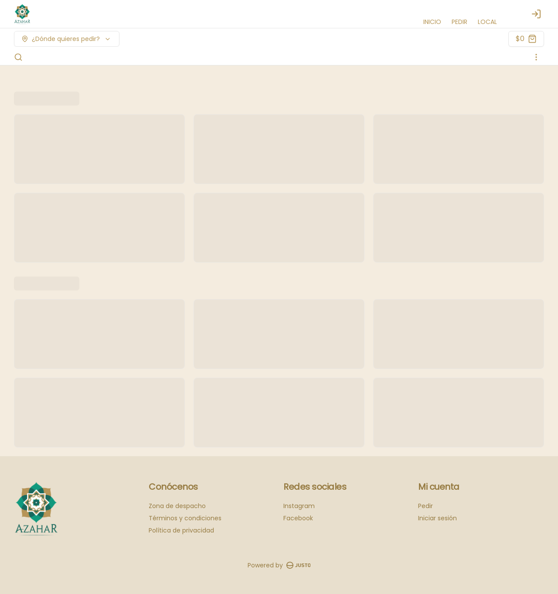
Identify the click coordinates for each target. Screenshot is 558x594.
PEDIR (459, 21)
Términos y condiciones (185, 518)
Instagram (299, 506)
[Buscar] (18, 57)
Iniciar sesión (437, 518)
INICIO (432, 21)
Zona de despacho (177, 506)
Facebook (298, 518)
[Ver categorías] (536, 57)
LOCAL (487, 21)
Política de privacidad (181, 530)
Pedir (425, 506)
